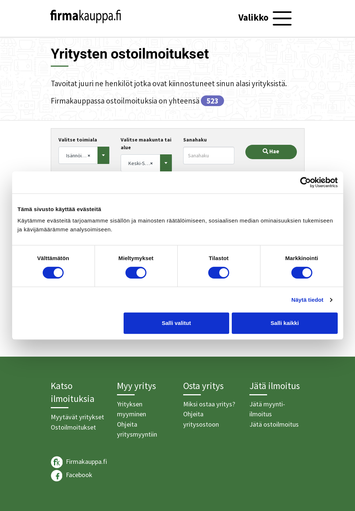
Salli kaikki (285, 323)
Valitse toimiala (77, 139)
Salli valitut (176, 323)
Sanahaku (195, 139)
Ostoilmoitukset (73, 427)
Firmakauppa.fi (79, 462)
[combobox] (84, 155)
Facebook (71, 476)
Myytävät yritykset (77, 417)
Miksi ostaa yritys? (209, 404)
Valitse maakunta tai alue (146, 143)
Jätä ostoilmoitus (274, 424)
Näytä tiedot (307, 300)
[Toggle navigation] (266, 18)
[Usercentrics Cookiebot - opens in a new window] (305, 182)
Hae (271, 151)
